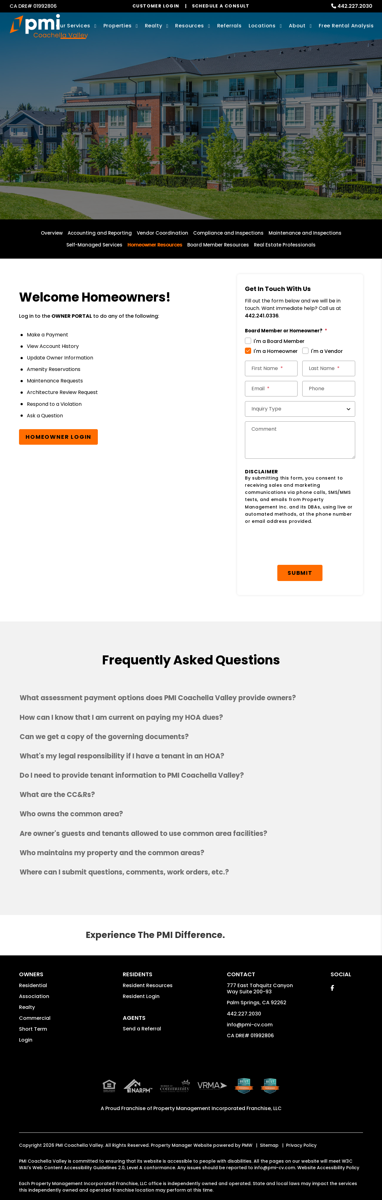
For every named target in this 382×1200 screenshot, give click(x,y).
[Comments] (300, 440)
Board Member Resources (218, 244)
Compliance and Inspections (228, 233)
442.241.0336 (262, 315)
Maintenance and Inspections (305, 233)
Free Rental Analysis (346, 25)
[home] (49, 26)
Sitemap (269, 1129)
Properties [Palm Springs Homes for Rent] (117, 25)
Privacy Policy (301, 1129)
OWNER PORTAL (71, 316)
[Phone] (328, 388)
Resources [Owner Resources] (189, 25)
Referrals (229, 25)
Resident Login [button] (141, 996)
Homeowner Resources (154, 244)
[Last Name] (328, 368)
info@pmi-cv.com (250, 1024)
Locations (262, 25)
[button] (191, 698)
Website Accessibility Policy (328, 1152)
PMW (247, 1129)
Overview (52, 233)
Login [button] (25, 1039)
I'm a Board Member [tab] (279, 341)
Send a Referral (142, 1028)
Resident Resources (148, 985)
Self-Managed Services (94, 244)
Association (34, 996)
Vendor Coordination (162, 233)
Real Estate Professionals (285, 244)
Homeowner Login (58, 437)
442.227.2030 (354, 6)
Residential (33, 985)
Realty (27, 1007)
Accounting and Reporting (100, 233)
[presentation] (292, 545)
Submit (300, 573)
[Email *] (271, 388)
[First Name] (271, 368)
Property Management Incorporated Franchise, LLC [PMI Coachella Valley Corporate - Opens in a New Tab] (217, 1092)
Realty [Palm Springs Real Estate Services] (153, 25)
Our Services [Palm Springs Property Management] (73, 25)
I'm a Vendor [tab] (327, 351)
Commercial (34, 1018)
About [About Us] (297, 25)
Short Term (33, 1029)
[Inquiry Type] (300, 409)
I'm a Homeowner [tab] (276, 351)
